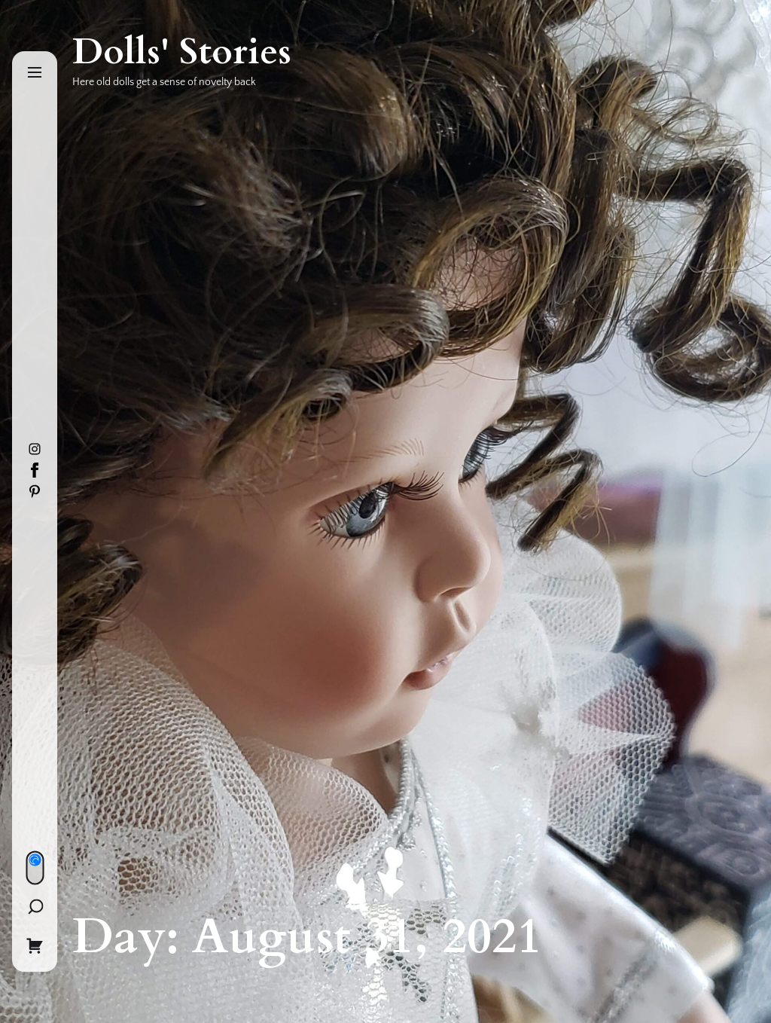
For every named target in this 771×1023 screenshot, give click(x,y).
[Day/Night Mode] (34, 867)
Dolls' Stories (181, 52)
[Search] (35, 906)
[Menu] (35, 73)
